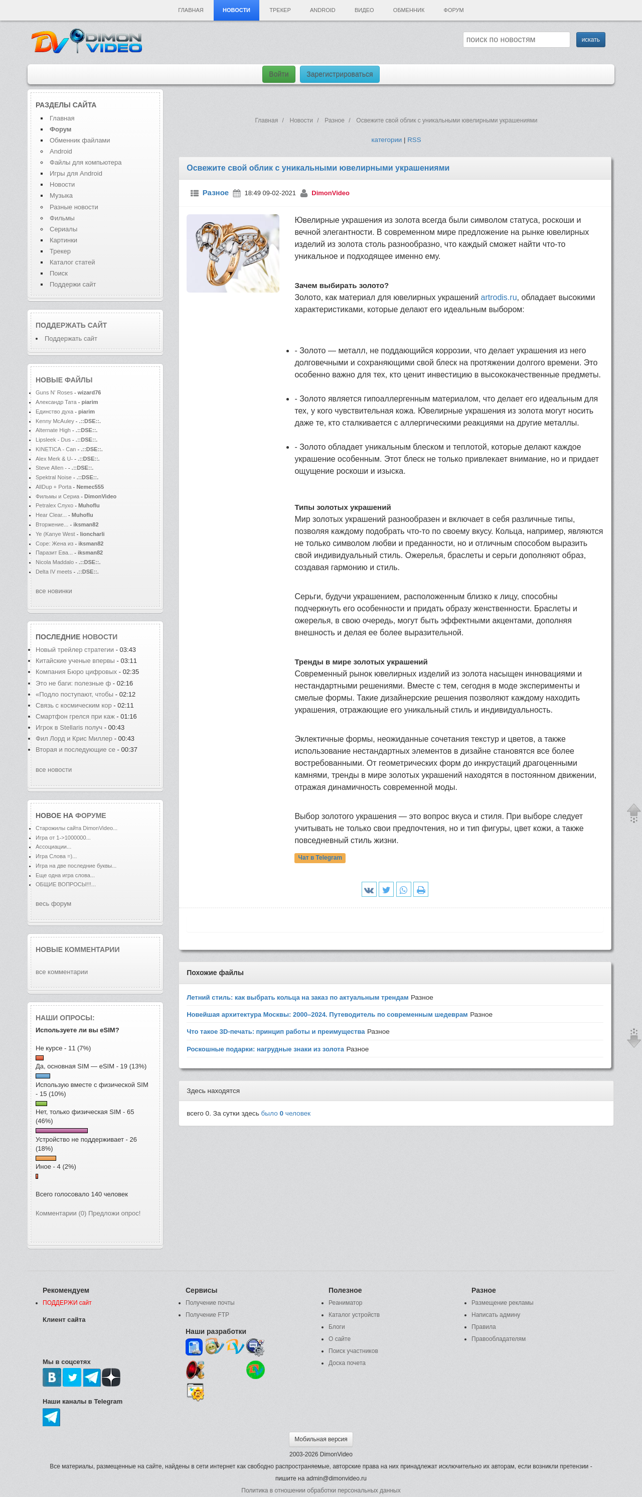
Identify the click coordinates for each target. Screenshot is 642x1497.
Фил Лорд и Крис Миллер (75, 738)
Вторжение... (52, 524)
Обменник (408, 10)
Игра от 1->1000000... (63, 838)
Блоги (337, 1326)
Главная (190, 10)
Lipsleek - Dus (53, 440)
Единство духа (55, 412)
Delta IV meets (54, 572)
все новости (54, 769)
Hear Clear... (51, 515)
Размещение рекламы (502, 1302)
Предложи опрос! (114, 1213)
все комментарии (62, 972)
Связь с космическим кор (74, 705)
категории (386, 140)
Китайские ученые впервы (75, 660)
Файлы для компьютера (86, 162)
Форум (454, 10)
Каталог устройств (354, 1314)
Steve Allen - (52, 468)
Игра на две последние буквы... (76, 866)
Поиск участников (353, 1350)
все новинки (54, 591)
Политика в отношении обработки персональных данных (320, 1490)
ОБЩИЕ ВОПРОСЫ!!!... (66, 884)
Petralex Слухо (54, 505)
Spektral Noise (54, 477)
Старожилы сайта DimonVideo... (76, 828)
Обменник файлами (80, 140)
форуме (90, 815)
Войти (278, 74)
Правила (483, 1326)
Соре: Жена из (55, 543)
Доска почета (347, 1363)
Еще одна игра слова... (65, 875)
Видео (364, 10)
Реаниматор (346, 1302)
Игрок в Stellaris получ (69, 727)
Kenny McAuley (56, 421)
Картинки (63, 240)
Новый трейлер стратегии (75, 649)
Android (323, 10)
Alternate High (53, 430)
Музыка (61, 195)
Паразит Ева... (54, 553)
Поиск (59, 273)
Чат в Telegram (320, 858)
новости (99, 637)
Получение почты (210, 1302)
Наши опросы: (65, 1018)
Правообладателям (498, 1338)
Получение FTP (207, 1314)
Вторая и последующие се (75, 749)
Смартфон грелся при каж (75, 716)
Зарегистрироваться (339, 74)
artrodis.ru (499, 297)
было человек (286, 1113)
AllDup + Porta (54, 487)
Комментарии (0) (61, 1213)
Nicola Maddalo (55, 562)
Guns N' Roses (55, 392)
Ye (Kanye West (55, 534)
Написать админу (495, 1314)
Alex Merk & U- (54, 459)
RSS (414, 140)
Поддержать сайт (71, 325)
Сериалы (63, 229)
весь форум (53, 903)
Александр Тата (56, 402)
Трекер (279, 10)
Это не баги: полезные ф (73, 683)
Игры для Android (76, 173)
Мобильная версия (321, 1439)
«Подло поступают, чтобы (74, 694)
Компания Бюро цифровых (77, 671)
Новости (236, 10)
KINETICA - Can (56, 449)
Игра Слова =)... (56, 856)
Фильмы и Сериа (57, 496)
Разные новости (74, 207)
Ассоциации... (53, 847)
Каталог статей (72, 262)
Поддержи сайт (73, 284)
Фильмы (62, 218)
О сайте (340, 1338)
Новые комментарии (78, 949)
